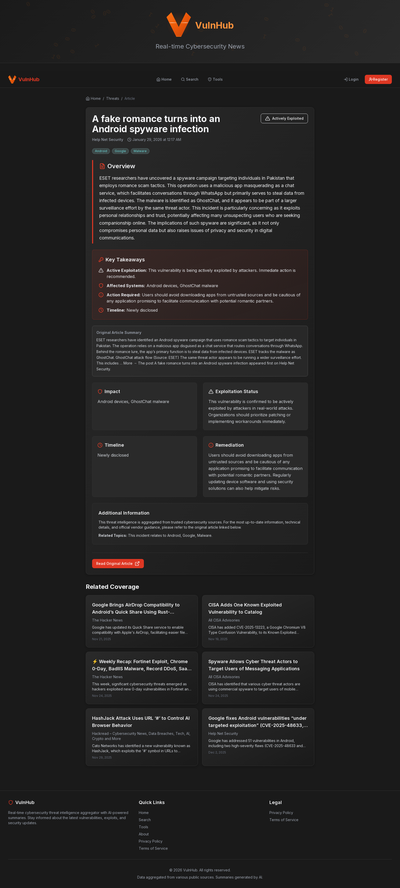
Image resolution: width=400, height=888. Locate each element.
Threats (112, 98)
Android (101, 151)
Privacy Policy (150, 841)
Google (120, 151)
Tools (143, 827)
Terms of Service (153, 848)
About (144, 834)
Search (145, 820)
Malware (140, 151)
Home (144, 812)
